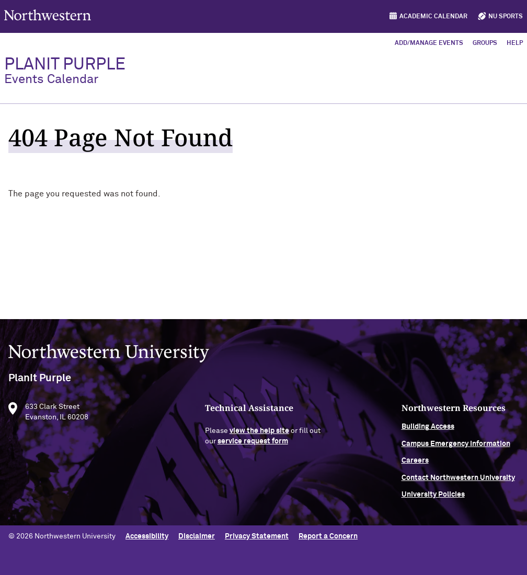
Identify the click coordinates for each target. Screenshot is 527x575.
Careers (415, 463)
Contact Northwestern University (458, 480)
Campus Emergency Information (456, 446)
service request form (252, 443)
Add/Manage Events (429, 43)
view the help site (259, 433)
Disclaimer (196, 536)
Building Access (428, 429)
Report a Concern (328, 536)
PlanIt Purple (64, 71)
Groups (485, 43)
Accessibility (146, 536)
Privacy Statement (257, 536)
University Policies (433, 496)
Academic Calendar (433, 17)
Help (515, 43)
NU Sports (505, 17)
